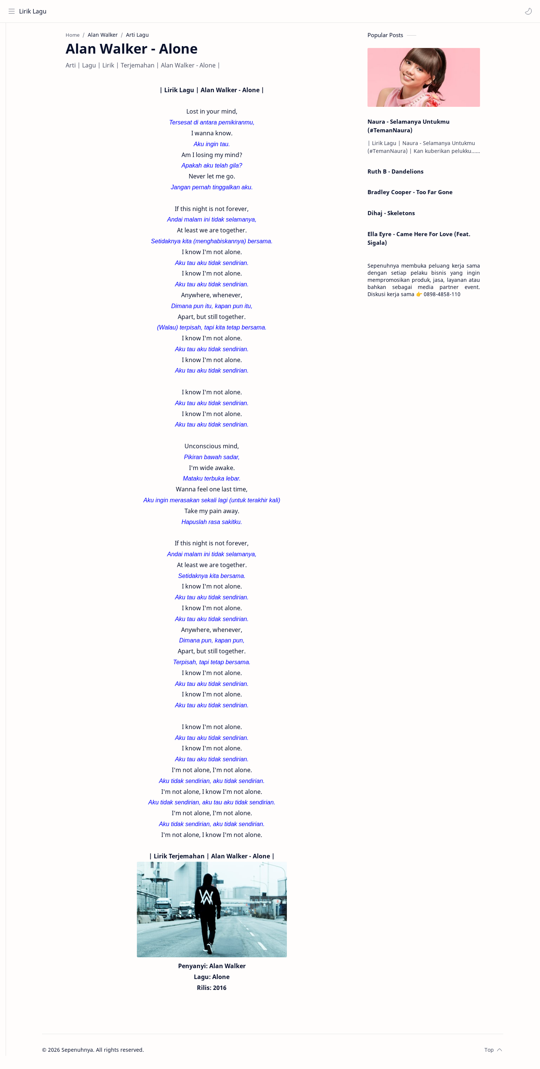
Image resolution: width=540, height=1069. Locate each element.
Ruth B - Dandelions (407, 174)
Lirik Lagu (34, 11)
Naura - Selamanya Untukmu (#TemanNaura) (420, 129)
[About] (13, 52)
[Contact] (13, 67)
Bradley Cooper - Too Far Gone (421, 195)
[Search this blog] (155, 11)
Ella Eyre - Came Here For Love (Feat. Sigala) (430, 241)
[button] (526, 11)
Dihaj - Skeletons (402, 216)
